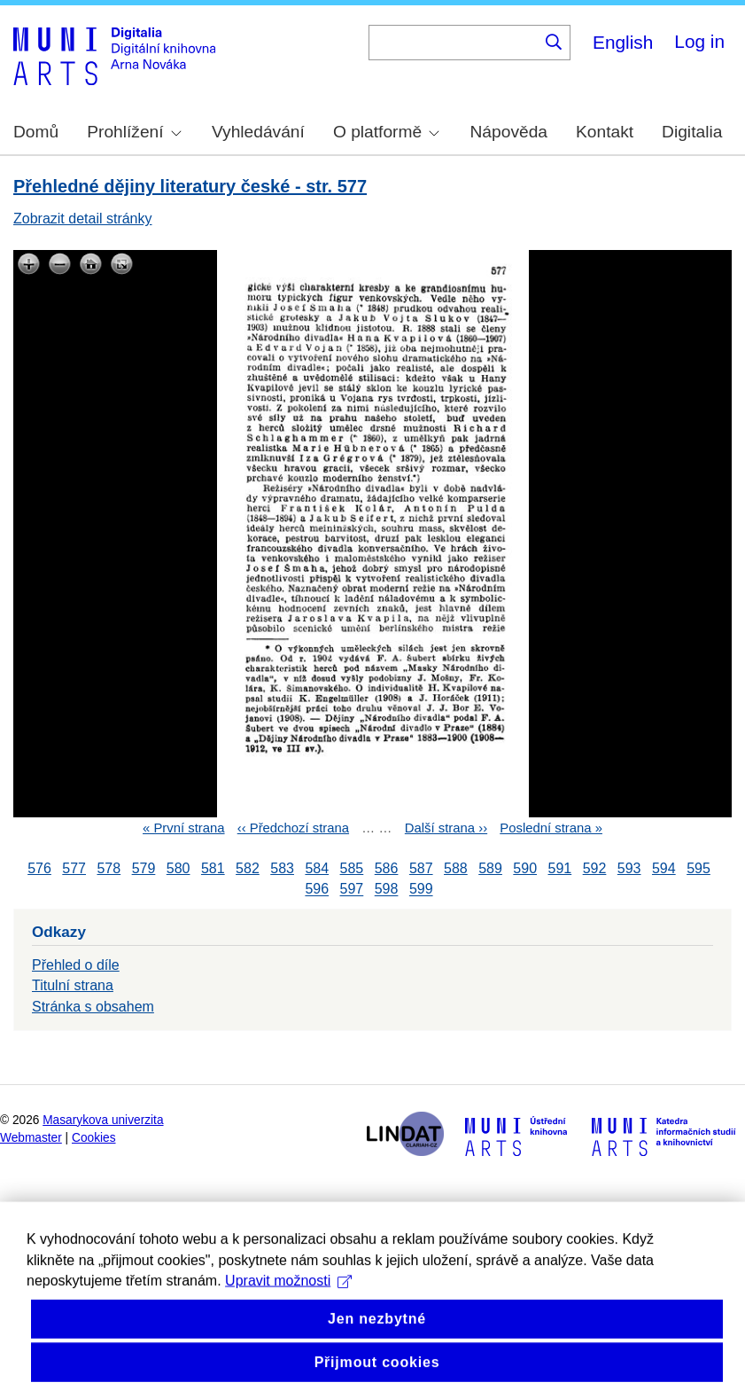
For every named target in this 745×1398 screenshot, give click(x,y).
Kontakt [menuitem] (604, 131)
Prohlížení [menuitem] (134, 131)
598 (387, 889)
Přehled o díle (76, 964)
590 (525, 868)
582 (248, 868)
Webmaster (31, 1137)
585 (352, 868)
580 (178, 868)
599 (421, 889)
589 (490, 868)
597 (352, 889)
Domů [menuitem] (35, 131)
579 (144, 868)
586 (387, 868)
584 (317, 868)
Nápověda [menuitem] (508, 131)
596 (317, 889)
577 (74, 868)
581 (213, 868)
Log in (699, 41)
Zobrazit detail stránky (82, 218)
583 (282, 868)
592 (595, 868)
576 (39, 868)
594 (664, 868)
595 (698, 868)
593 (629, 868)
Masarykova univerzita (103, 1120)
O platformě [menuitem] (386, 131)
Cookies (94, 1137)
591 (560, 868)
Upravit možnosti (288, 1317)
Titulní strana (72, 985)
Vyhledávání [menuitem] (258, 131)
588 (456, 868)
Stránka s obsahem (93, 1006)
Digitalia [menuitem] (692, 131)
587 (421, 868)
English (623, 42)
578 (108, 868)
